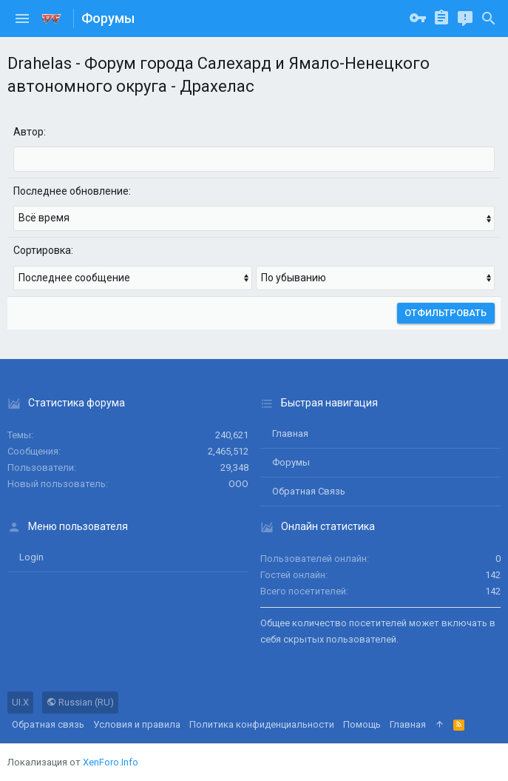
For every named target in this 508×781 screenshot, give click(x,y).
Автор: (29, 132)
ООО (238, 483)
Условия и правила (136, 724)
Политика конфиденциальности (261, 724)
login (31, 557)
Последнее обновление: (72, 191)
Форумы (291, 462)
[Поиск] (489, 18)
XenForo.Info (110, 762)
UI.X (20, 702)
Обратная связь (308, 491)
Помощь (362, 724)
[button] (22, 18)
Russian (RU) (80, 702)
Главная (290, 433)
